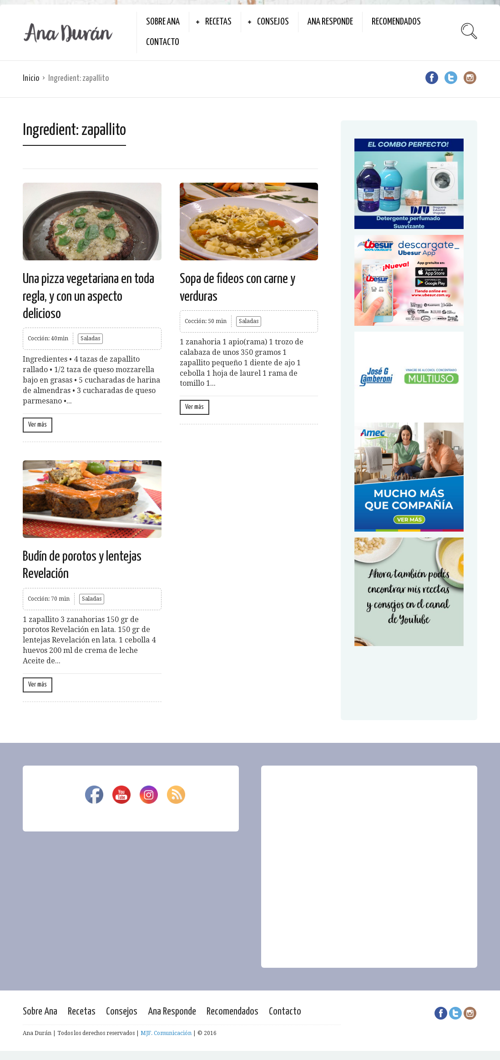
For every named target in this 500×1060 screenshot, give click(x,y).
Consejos (273, 21)
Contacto (162, 42)
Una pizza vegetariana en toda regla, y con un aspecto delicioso (88, 296)
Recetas (218, 21)
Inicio (31, 78)
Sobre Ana (163, 21)
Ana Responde (330, 21)
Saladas (90, 338)
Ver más (37, 424)
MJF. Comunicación (166, 1033)
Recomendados (396, 21)
